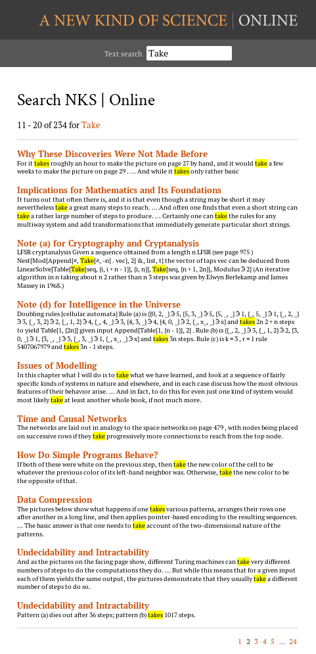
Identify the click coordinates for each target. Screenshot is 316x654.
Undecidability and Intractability (83, 552)
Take (91, 125)
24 (293, 641)
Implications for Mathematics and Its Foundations (119, 190)
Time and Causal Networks (72, 419)
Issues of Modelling (57, 365)
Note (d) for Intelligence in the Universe (99, 304)
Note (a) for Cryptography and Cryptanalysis (108, 243)
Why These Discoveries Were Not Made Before (112, 154)
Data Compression (54, 499)
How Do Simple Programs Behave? (87, 455)
